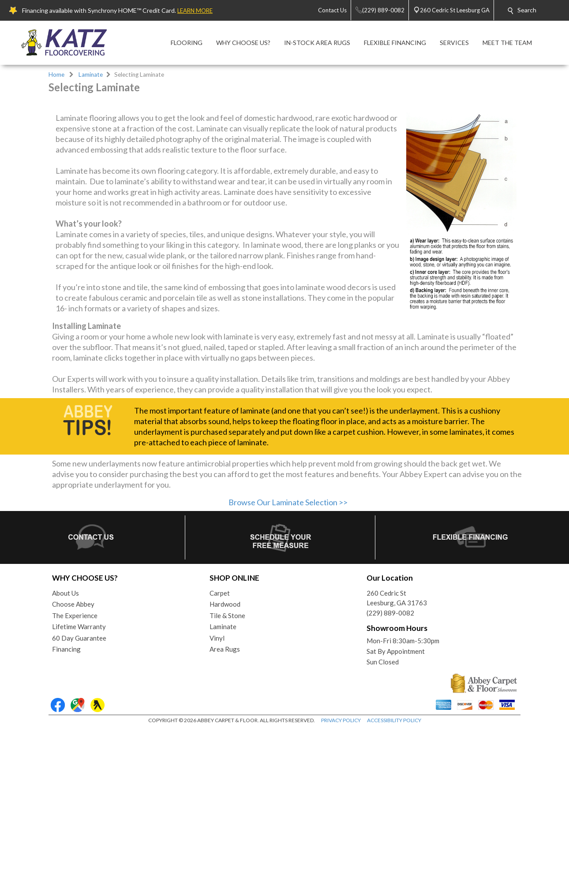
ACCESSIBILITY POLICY (394, 861)
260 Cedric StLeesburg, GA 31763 (397, 739)
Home (56, 74)
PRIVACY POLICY (341, 861)
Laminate (91, 74)
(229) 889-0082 (390, 754)
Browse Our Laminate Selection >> (288, 643)
